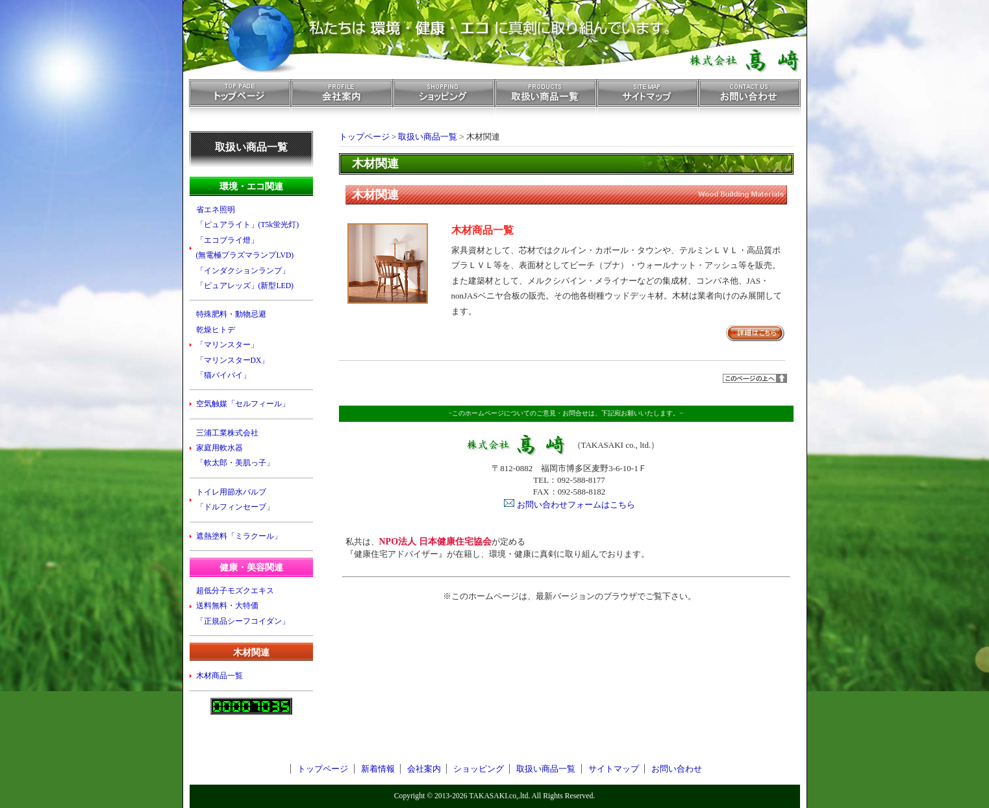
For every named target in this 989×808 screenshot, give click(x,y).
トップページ (240, 102)
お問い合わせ (750, 102)
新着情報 (378, 769)
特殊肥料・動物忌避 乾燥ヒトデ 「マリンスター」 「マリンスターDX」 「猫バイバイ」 (232, 345)
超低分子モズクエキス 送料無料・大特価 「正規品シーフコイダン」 (243, 606)
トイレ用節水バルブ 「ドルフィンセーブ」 (235, 499)
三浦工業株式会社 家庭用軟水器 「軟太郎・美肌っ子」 (235, 448)
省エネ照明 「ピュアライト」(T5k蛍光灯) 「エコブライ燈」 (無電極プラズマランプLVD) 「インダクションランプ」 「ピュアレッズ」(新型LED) (247, 248)
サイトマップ (648, 102)
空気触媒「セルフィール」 (243, 404)
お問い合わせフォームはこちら (576, 504)
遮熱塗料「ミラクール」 (239, 536)
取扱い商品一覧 (546, 102)
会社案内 (342, 102)
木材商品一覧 (482, 230)
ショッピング (444, 102)
